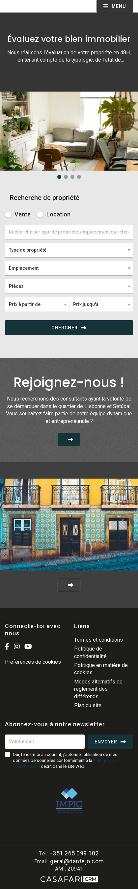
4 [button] (79, 177)
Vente (18, 214)
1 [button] (59, 177)
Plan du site (87, 705)
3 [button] (72, 177)
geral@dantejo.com (77, 861)
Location (53, 214)
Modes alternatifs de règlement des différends (98, 689)
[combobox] (69, 250)
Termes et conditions (98, 640)
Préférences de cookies (33, 662)
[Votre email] (45, 742)
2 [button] (66, 177)
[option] (69, 92)
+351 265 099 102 (74, 853)
